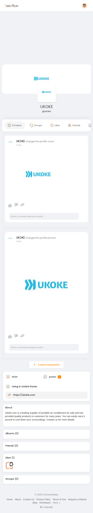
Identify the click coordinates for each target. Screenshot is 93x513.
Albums (9, 433)
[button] (84, 5)
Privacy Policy (43, 499)
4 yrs (18, 145)
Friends (9, 445)
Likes (8, 457)
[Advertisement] (46, 38)
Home (10, 499)
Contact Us (28, 499)
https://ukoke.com (24, 395)
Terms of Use (59, 499)
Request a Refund (77, 499)
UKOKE (46, 107)
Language (46, 507)
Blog (35, 502)
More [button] (56, 503)
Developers (45, 502)
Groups (9, 479)
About (18, 499)
